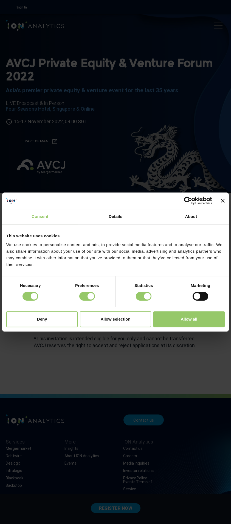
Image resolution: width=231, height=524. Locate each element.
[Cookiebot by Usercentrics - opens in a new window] (188, 201)
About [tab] (191, 216)
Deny (42, 319)
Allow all (189, 319)
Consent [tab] (40, 216)
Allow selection (115, 319)
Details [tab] (115, 216)
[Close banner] (223, 201)
